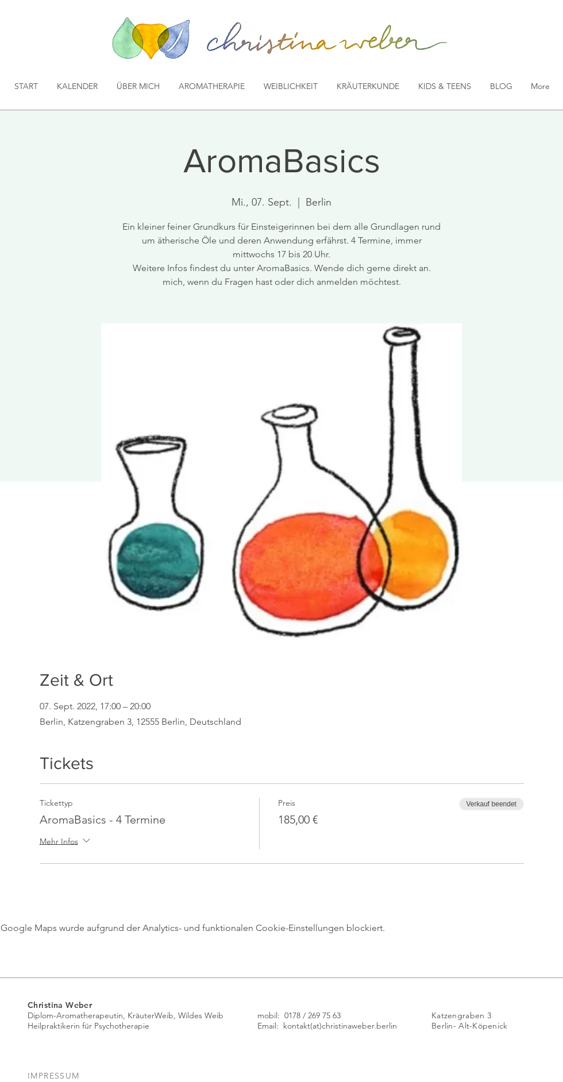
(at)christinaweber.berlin (353, 1026)
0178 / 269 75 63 (312, 1015)
